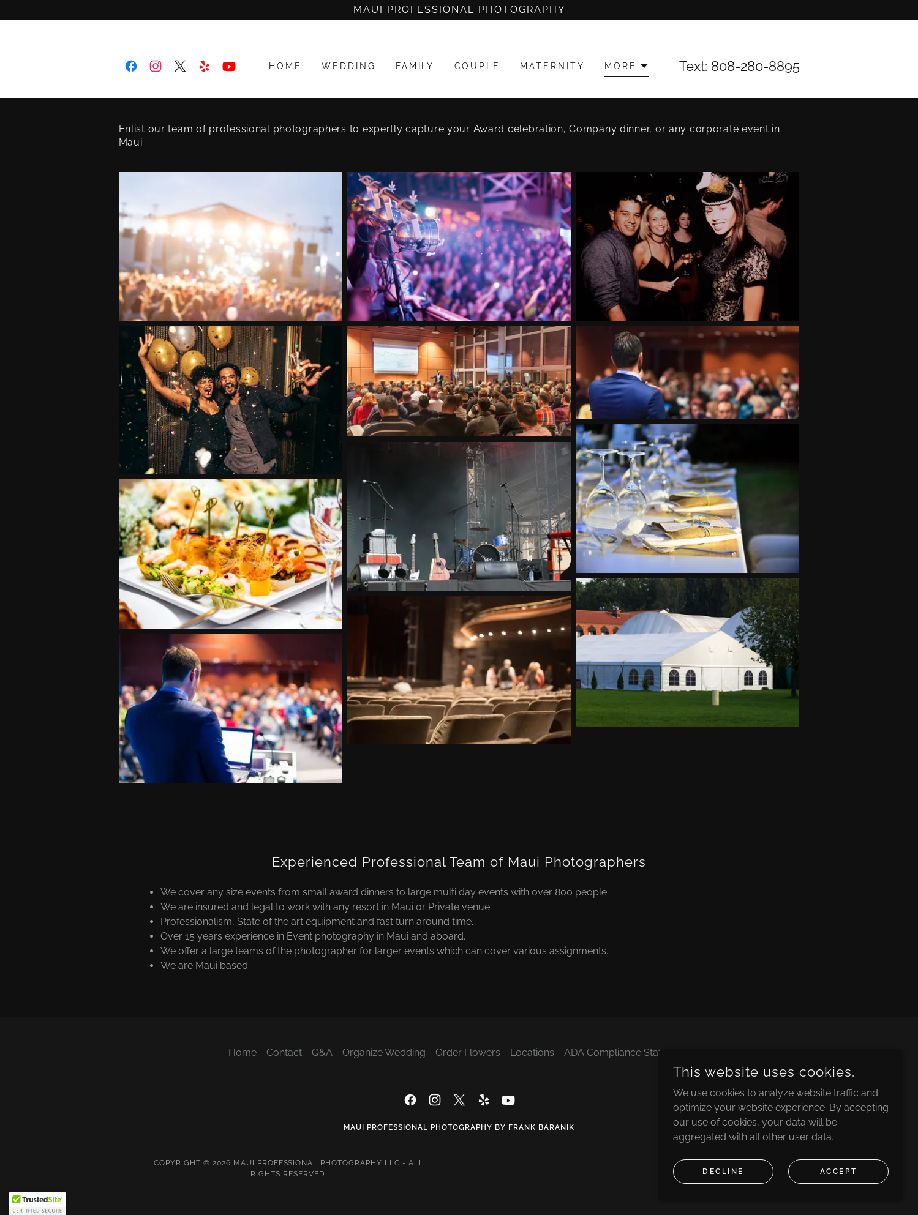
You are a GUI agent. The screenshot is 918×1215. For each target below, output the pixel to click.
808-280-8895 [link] (755, 66)
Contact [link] (284, 1052)
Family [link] (415, 66)
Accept (838, 1171)
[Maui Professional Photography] (459, 9)
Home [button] (242, 1052)
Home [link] (285, 66)
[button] (626, 68)
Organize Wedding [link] (384, 1052)
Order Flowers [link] (467, 1052)
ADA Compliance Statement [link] (627, 1052)
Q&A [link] (322, 1052)
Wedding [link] (349, 66)
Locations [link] (532, 1052)
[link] (131, 66)
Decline (723, 1171)
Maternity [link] (552, 66)
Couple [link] (477, 66)
